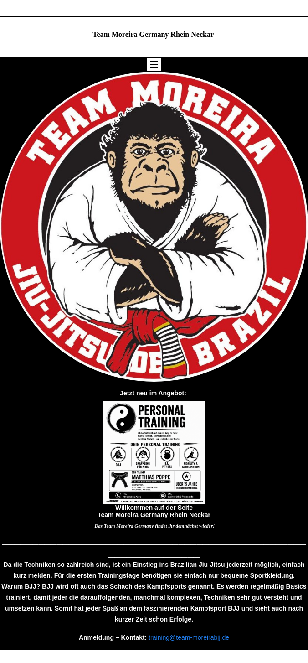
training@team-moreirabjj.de (189, 637)
